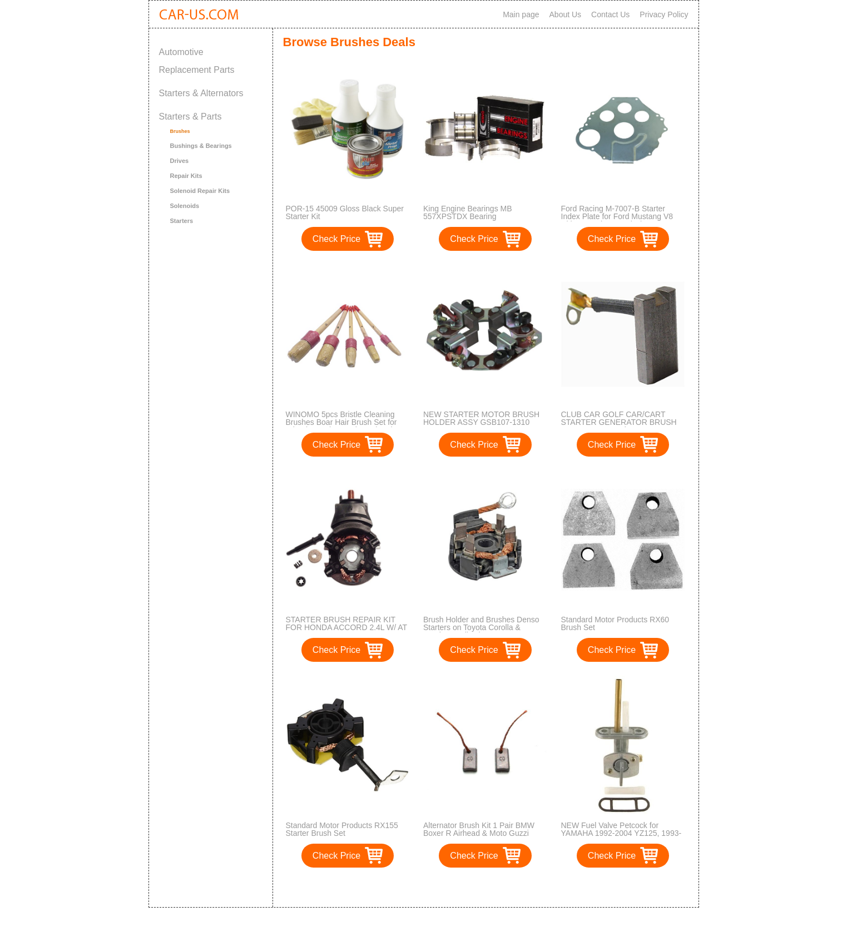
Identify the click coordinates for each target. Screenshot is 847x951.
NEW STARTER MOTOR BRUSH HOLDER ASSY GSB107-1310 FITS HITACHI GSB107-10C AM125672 (481, 426)
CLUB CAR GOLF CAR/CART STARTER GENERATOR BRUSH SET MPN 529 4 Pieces (619, 422)
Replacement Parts (197, 70)
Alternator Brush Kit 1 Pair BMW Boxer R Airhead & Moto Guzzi (478, 829)
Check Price (336, 239)
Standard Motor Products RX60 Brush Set (615, 623)
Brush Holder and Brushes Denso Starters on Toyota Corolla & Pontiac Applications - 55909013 (481, 627)
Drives (179, 160)
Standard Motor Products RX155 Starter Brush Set (342, 829)
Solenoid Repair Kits (200, 190)
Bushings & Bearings (201, 145)
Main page (521, 14)
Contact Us (610, 14)
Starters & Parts (190, 116)
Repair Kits (186, 175)
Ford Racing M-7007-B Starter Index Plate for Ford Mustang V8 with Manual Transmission (617, 216)
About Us (565, 14)
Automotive (181, 52)
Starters (182, 220)
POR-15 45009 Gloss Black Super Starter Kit (345, 212)
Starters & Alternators (201, 93)
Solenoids (185, 205)
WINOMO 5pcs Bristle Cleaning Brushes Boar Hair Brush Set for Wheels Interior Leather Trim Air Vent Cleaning (341, 426)
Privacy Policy (664, 14)
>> (506, 887)
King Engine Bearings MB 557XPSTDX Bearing (467, 212)
